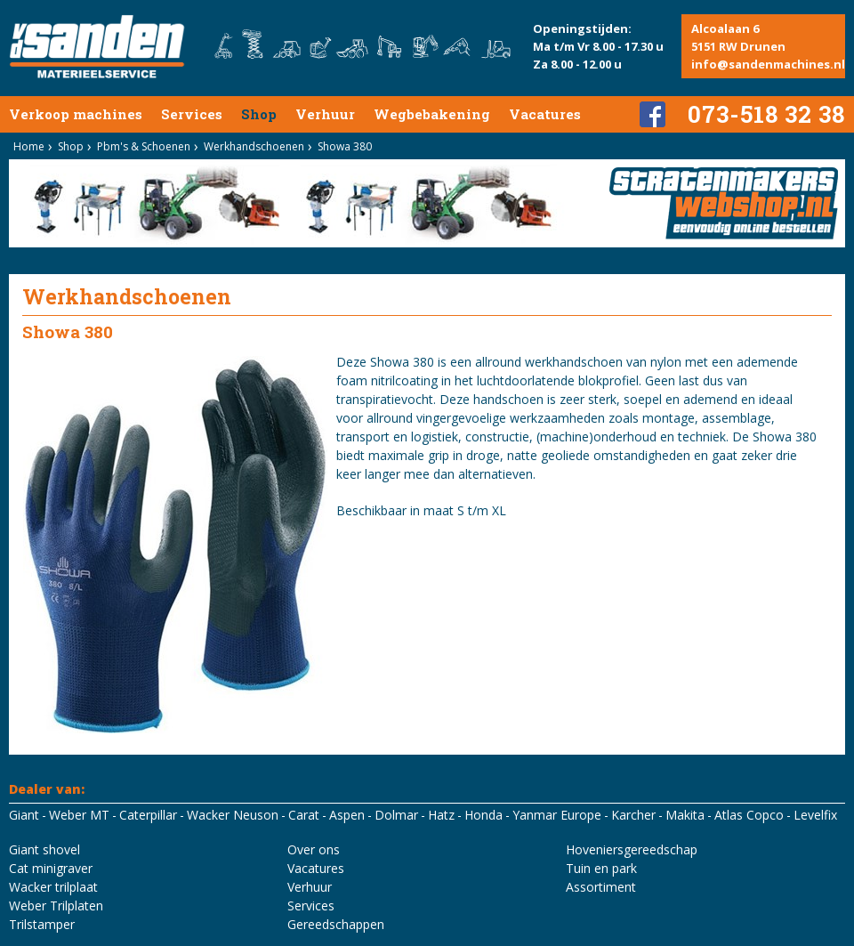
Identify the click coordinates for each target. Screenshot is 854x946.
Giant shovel (44, 849)
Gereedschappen (335, 924)
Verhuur (325, 114)
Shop (259, 114)
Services (191, 114)
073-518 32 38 (766, 113)
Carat (303, 814)
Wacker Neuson (232, 814)
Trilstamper (42, 924)
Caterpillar (148, 814)
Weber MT (79, 814)
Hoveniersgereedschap (631, 849)
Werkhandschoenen (254, 146)
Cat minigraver (51, 868)
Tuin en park (601, 868)
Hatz (441, 814)
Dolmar (396, 814)
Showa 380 (345, 146)
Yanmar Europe (556, 814)
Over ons (313, 849)
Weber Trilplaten (56, 905)
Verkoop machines (75, 114)
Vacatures (545, 114)
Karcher (633, 814)
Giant (24, 814)
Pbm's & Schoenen (143, 146)
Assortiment (601, 886)
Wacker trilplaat (53, 886)
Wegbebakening (432, 114)
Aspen (347, 814)
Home (28, 146)
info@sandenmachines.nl (768, 64)
